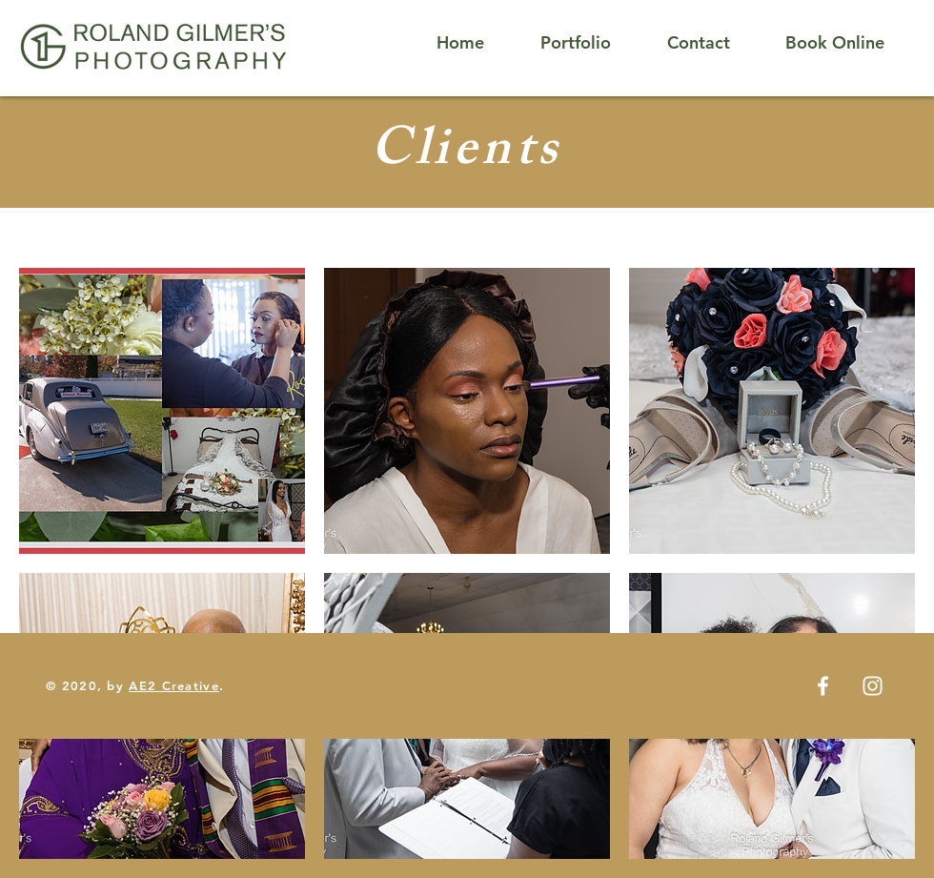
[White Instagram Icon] (872, 686)
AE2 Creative (174, 685)
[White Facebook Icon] (823, 686)
